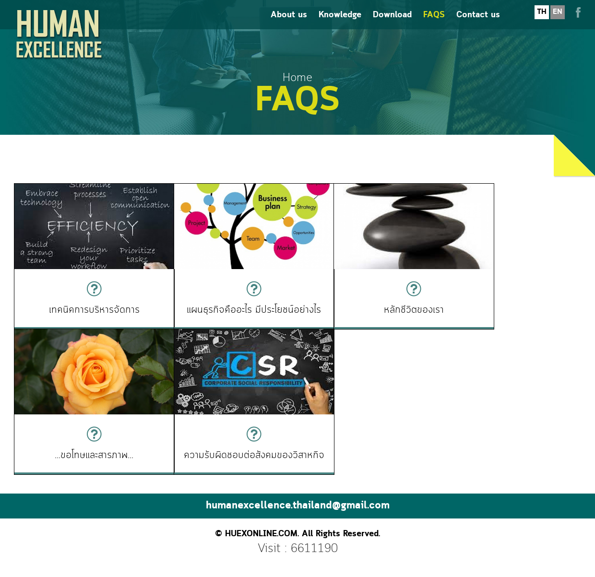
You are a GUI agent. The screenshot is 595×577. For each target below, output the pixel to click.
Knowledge (340, 24)
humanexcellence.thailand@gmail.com (298, 501)
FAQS (434, 24)
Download (392, 24)
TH (542, 21)
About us (289, 24)
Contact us (478, 24)
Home (297, 78)
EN (557, 21)
